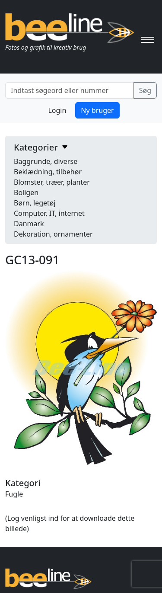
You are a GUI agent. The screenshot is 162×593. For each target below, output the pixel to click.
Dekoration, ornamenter (53, 234)
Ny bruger (97, 110)
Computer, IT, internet (49, 213)
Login (57, 110)
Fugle (14, 494)
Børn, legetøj (35, 203)
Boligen (26, 192)
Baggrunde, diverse (45, 161)
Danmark (29, 223)
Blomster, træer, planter (52, 182)
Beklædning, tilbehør (48, 171)
